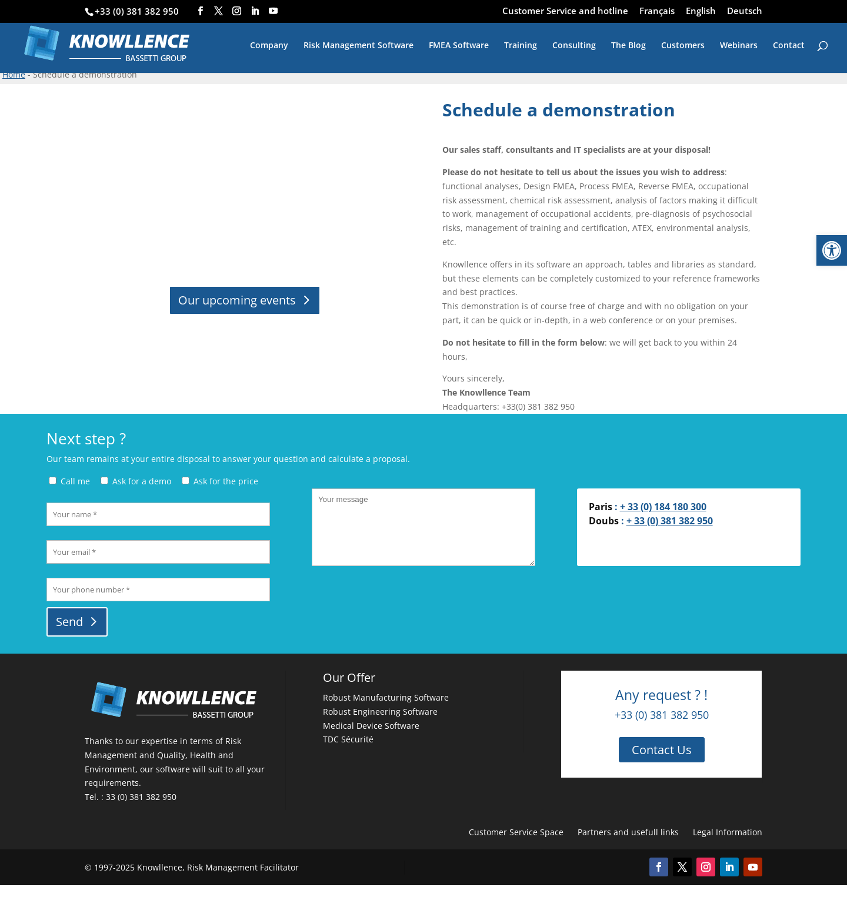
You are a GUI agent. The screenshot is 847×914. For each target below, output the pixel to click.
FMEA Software (459, 46)
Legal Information (727, 832)
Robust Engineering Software (380, 711)
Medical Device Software (371, 725)
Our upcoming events (237, 300)
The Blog (628, 46)
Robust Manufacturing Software (386, 697)
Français (657, 11)
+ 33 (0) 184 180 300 (663, 506)
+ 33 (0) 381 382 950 (669, 520)
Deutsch (744, 11)
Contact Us (662, 750)
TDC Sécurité (348, 739)
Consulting (574, 46)
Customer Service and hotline (565, 11)
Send (69, 622)
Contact (789, 46)
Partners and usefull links (628, 832)
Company (269, 46)
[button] (831, 250)
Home (13, 74)
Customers (683, 46)
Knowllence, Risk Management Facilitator (218, 867)
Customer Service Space (516, 832)
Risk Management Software (359, 46)
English (701, 11)
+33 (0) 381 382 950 (137, 11)
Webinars (739, 46)
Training (520, 46)
